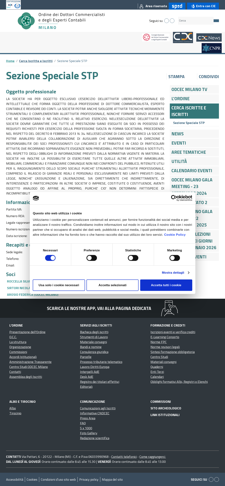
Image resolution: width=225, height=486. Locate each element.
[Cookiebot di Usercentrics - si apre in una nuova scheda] (176, 198)
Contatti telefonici (124, 456)
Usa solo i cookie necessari (59, 285)
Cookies (32, 479)
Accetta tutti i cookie (166, 285)
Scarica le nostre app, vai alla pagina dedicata (99, 308)
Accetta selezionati (113, 285)
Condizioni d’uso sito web (58, 479)
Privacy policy (88, 479)
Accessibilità (14, 479)
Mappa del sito (112, 479)
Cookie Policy (175, 234)
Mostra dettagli (173, 272)
